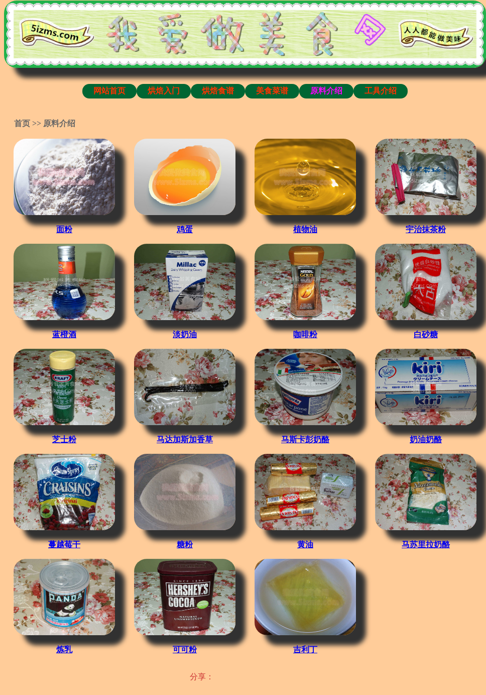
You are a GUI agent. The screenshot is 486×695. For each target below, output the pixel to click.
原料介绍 (326, 90)
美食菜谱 (272, 90)
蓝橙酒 (64, 334)
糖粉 (185, 544)
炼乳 (64, 649)
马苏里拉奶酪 (426, 544)
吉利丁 (305, 649)
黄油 (305, 544)
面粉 (64, 229)
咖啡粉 (305, 334)
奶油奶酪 (426, 439)
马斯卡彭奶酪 (305, 439)
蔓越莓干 (64, 544)
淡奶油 (185, 334)
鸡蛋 (185, 229)
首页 (22, 123)
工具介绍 (381, 90)
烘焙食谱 (218, 90)
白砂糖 (426, 334)
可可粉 (185, 649)
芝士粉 (64, 439)
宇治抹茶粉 (426, 229)
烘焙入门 (164, 90)
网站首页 (109, 90)
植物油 (305, 229)
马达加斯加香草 (185, 439)
